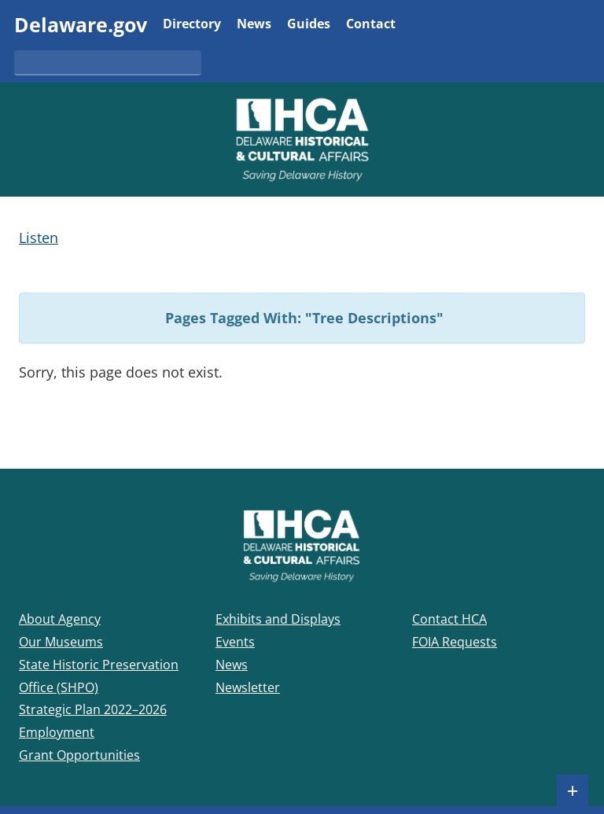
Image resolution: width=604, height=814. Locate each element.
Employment (56, 732)
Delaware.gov (80, 24)
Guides (308, 25)
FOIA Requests (454, 641)
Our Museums (61, 641)
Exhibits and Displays (278, 619)
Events (235, 641)
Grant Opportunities (79, 755)
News (254, 25)
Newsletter (247, 687)
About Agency (60, 619)
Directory (192, 25)
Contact (371, 25)
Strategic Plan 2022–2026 (93, 709)
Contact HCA (449, 619)
